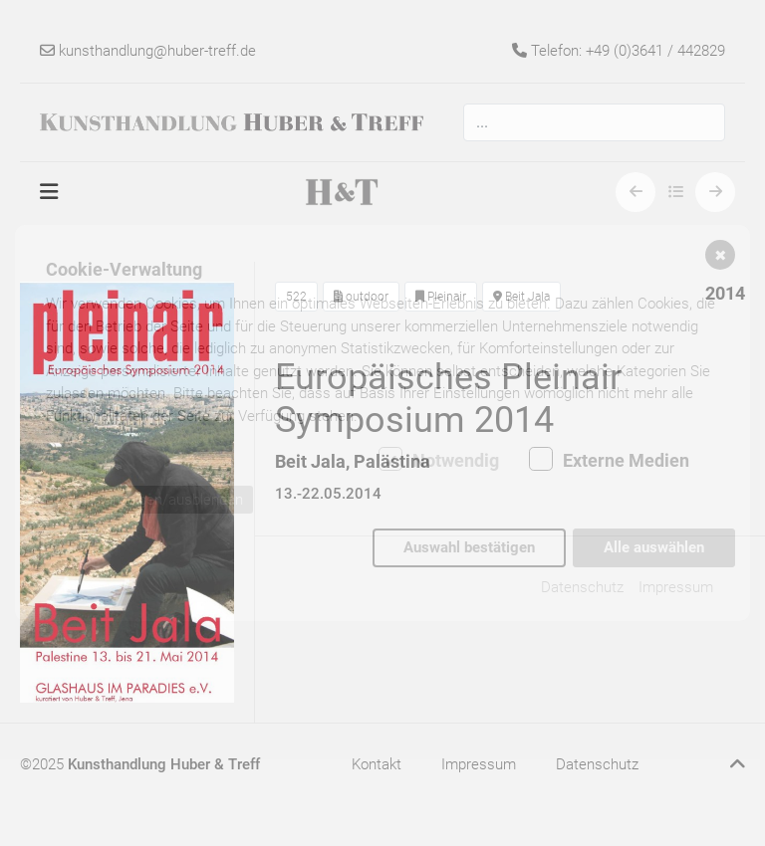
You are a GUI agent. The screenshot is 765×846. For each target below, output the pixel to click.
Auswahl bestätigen (469, 547)
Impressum (675, 586)
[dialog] (382, 423)
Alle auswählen (654, 547)
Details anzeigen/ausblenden (149, 501)
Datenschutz (582, 586)
